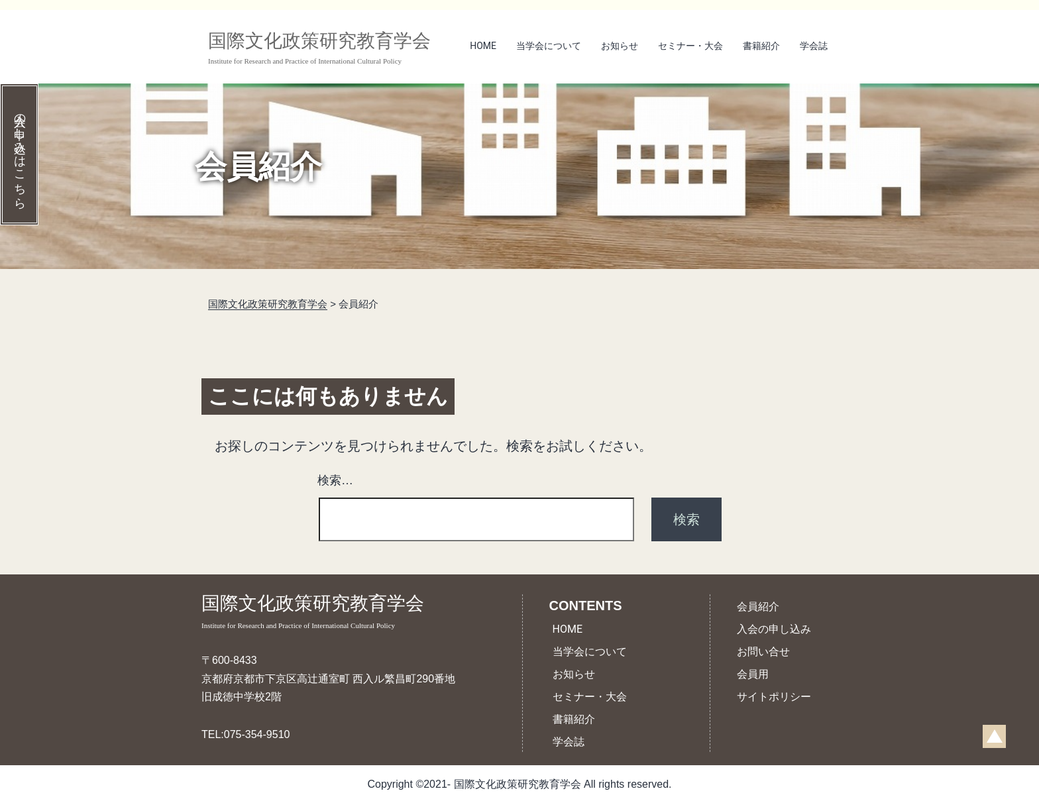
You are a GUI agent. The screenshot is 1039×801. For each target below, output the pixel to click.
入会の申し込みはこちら (20, 154)
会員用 (753, 674)
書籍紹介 (761, 45)
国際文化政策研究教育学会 (328, 612)
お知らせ (619, 45)
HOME (483, 45)
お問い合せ (763, 651)
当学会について (548, 45)
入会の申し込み (774, 629)
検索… (335, 480)
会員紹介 (758, 606)
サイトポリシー (774, 696)
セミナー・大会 (690, 45)
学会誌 (814, 45)
